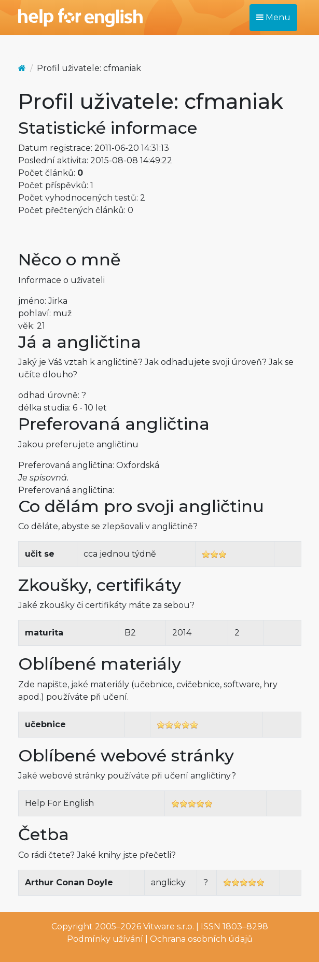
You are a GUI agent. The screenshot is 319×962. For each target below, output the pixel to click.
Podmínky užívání (105, 939)
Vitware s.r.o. (168, 926)
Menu (273, 17)
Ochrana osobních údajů (201, 939)
